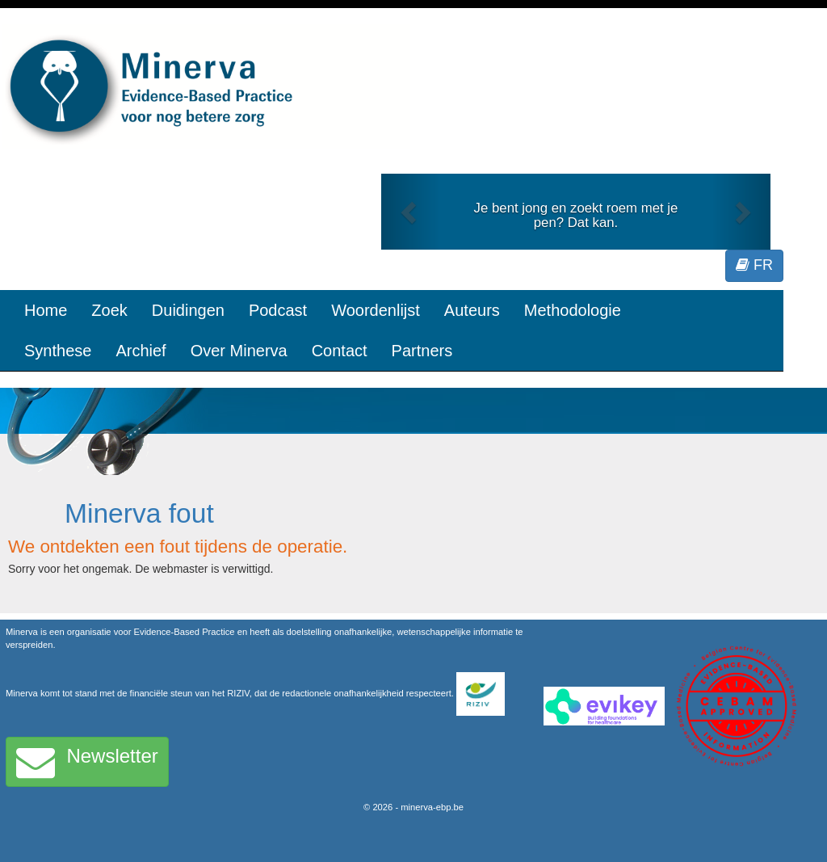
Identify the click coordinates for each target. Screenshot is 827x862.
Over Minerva (239, 351)
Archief (140, 351)
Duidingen (188, 310)
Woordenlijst (375, 310)
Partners (422, 351)
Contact (339, 351)
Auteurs (472, 310)
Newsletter (87, 761)
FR (754, 265)
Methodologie (572, 310)
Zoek (109, 310)
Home (45, 310)
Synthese (57, 351)
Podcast (278, 310)
